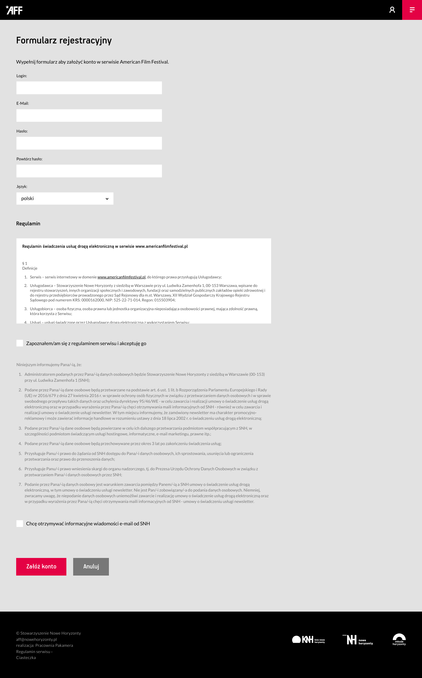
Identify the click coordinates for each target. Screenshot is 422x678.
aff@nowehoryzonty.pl (36, 639)
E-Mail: (22, 103)
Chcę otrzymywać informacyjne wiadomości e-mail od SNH (88, 523)
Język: (21, 186)
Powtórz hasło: (29, 158)
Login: (21, 75)
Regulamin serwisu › (34, 651)
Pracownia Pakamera (54, 645)
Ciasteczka (26, 657)
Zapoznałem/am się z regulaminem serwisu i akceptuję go (86, 343)
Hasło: (22, 131)
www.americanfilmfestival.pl (121, 276)
